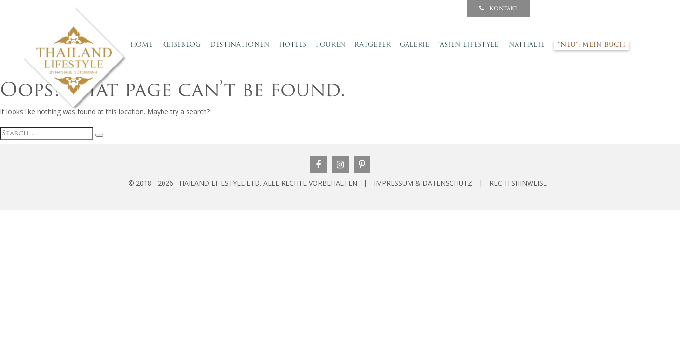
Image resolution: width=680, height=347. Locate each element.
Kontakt (498, 8)
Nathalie (526, 45)
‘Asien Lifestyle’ (469, 45)
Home (141, 45)
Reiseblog (181, 45)
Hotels (293, 45)
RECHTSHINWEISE (518, 182)
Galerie (415, 45)
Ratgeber (372, 45)
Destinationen (240, 45)
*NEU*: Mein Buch (591, 45)
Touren (330, 45)
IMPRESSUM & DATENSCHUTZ (423, 182)
